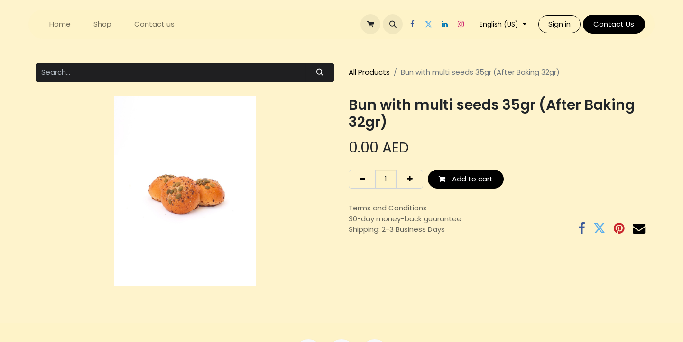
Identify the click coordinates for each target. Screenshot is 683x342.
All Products (369, 72)
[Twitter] (428, 24)
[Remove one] (362, 179)
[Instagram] (460, 24)
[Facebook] (412, 24)
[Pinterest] (619, 228)
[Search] (320, 72)
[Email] (639, 228)
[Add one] (409, 179)
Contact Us (613, 24)
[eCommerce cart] (370, 24)
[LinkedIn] (444, 24)
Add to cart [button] (466, 179)
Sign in (559, 24)
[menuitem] (60, 24)
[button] (393, 24)
